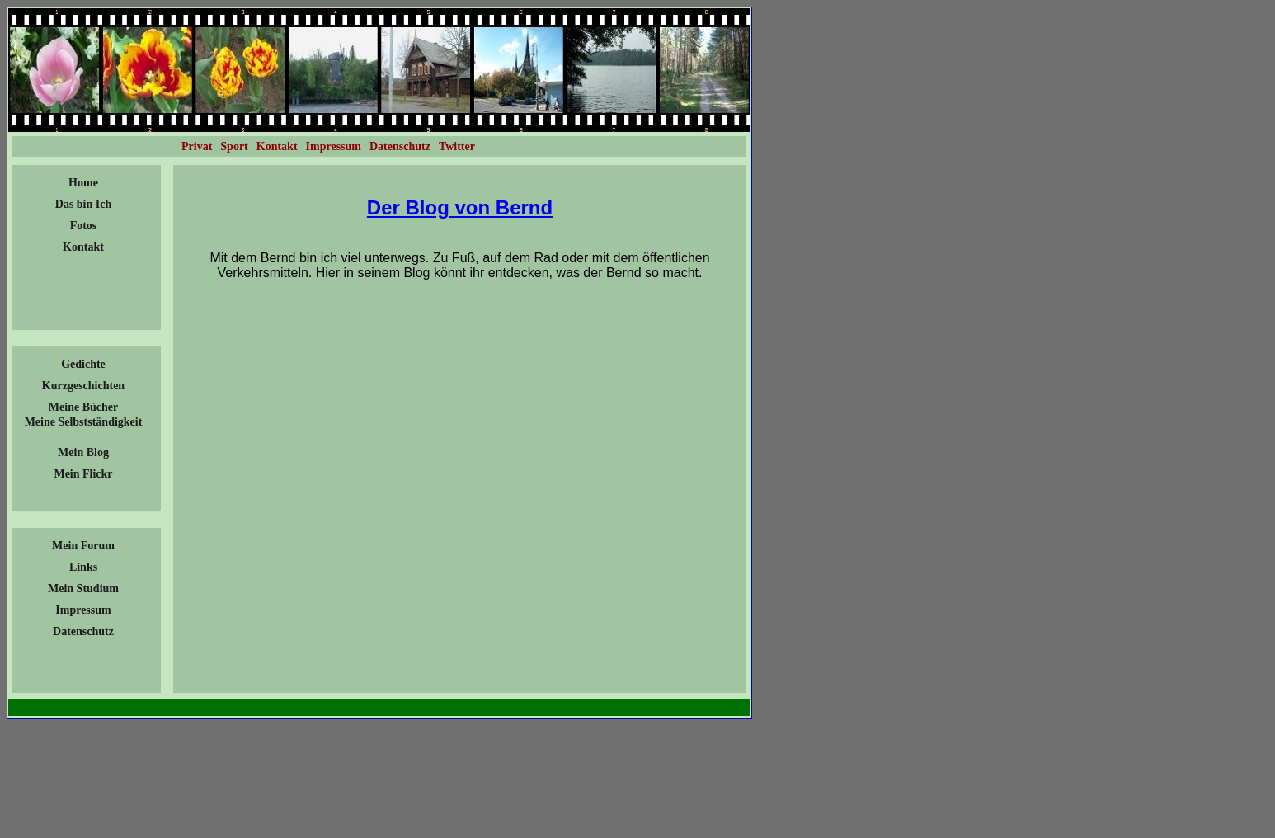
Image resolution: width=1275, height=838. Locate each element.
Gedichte (83, 364)
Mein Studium (83, 588)
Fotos (83, 225)
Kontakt (83, 247)
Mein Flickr (83, 474)
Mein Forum (83, 545)
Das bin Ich (83, 204)
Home (83, 183)
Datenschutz (83, 631)
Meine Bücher (83, 407)
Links (83, 567)
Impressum (83, 610)
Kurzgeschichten (83, 385)
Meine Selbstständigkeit (84, 422)
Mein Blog (83, 452)
